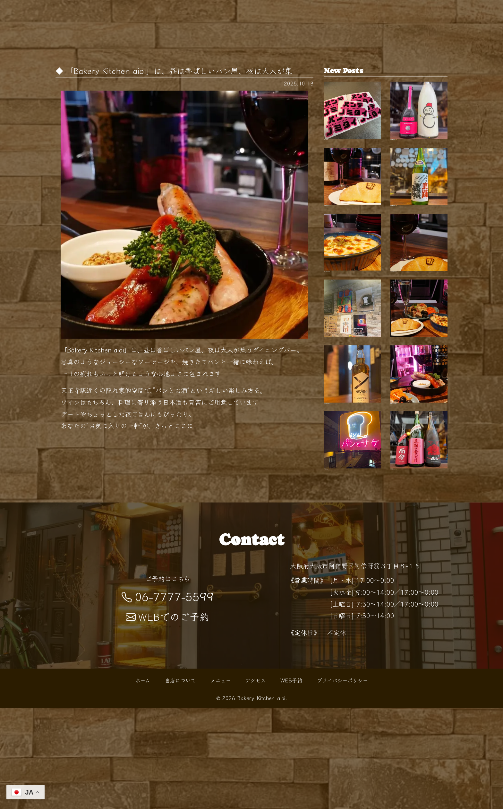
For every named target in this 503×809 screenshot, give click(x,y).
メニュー (220, 781)
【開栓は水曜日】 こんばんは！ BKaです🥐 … (419, 119)
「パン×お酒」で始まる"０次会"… (352, 533)
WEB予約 (291, 781)
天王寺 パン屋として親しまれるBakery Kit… (352, 202)
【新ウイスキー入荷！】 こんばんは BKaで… (352, 450)
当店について (180, 781)
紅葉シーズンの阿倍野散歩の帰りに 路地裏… (419, 285)
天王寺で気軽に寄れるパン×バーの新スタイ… (352, 367)
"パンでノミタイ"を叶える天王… (352, 119)
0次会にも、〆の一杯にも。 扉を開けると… (352, 285)
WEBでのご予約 (167, 718)
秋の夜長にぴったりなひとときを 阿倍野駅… (419, 450)
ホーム (142, 781)
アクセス (255, 781)
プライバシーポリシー (342, 781)
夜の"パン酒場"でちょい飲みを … (419, 367)
